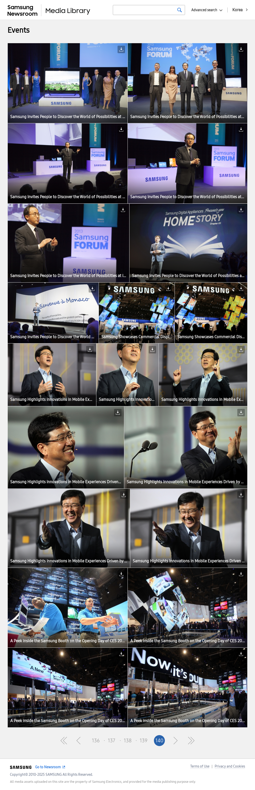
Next (175, 740)
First (63, 740)
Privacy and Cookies (230, 766)
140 (159, 741)
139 (143, 741)
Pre (79, 740)
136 (96, 741)
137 (111, 741)
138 (127, 741)
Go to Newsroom (48, 767)
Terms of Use (199, 766)
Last (191, 740)
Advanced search (204, 10)
